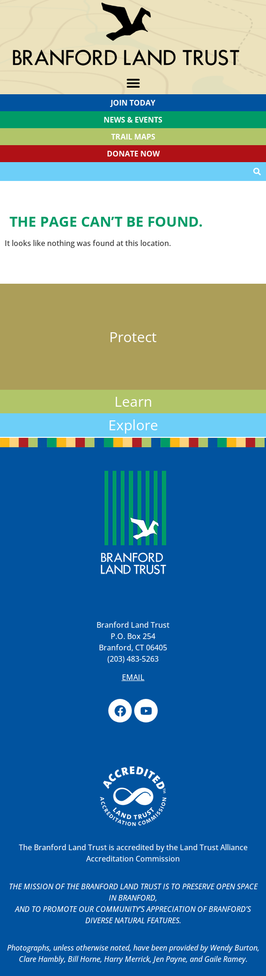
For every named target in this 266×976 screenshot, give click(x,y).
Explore (133, 425)
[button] (133, 83)
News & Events (133, 120)
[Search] (257, 171)
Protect (133, 336)
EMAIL (133, 677)
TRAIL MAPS (133, 136)
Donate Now (133, 153)
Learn (133, 401)
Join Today (133, 103)
